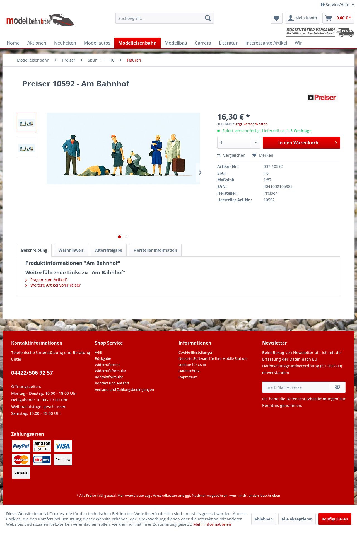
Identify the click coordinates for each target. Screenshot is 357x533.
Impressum (187, 376)
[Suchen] (208, 18)
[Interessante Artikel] (266, 43)
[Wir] (298, 43)
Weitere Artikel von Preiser (53, 285)
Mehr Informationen (212, 524)
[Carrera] (203, 43)
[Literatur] (228, 43)
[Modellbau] (176, 43)
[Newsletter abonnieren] (337, 387)
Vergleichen (231, 155)
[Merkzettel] (277, 18)
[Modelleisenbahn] (137, 43)
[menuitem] (164, 18)
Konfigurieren (335, 519)
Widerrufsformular (110, 370)
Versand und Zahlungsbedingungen (124, 389)
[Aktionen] (36, 43)
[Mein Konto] (302, 18)
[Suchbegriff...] (164, 18)
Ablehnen (263, 519)
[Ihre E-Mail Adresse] (295, 387)
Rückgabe (103, 358)
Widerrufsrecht (107, 364)
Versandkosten (165, 495)
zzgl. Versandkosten (252, 124)
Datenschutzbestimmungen (312, 398)
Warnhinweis (71, 250)
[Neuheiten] (65, 43)
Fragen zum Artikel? (46, 279)
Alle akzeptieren (297, 519)
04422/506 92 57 (32, 372)
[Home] (13, 43)
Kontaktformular (109, 376)
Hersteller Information (155, 250)
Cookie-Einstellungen (195, 352)
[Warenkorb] (338, 18)
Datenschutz (188, 370)
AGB (98, 352)
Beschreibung (34, 250)
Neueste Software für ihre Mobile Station (212, 358)
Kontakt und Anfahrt (112, 383)
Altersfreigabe (108, 250)
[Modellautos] (97, 43)
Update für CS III (192, 364)
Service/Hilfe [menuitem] (335, 4)
